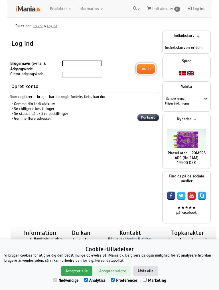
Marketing (154, 280)
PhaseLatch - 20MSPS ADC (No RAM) (187, 155)
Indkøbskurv (163, 9)
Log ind (196, 8)
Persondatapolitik (109, 260)
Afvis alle (145, 271)
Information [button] (90, 8)
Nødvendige (65, 280)
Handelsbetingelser (48, 239)
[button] (136, 9)
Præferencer (124, 280)
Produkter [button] (60, 8)
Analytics (94, 280)
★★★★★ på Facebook (186, 210)
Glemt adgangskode (27, 73)
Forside (38, 26)
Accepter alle (77, 271)
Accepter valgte (112, 271)
